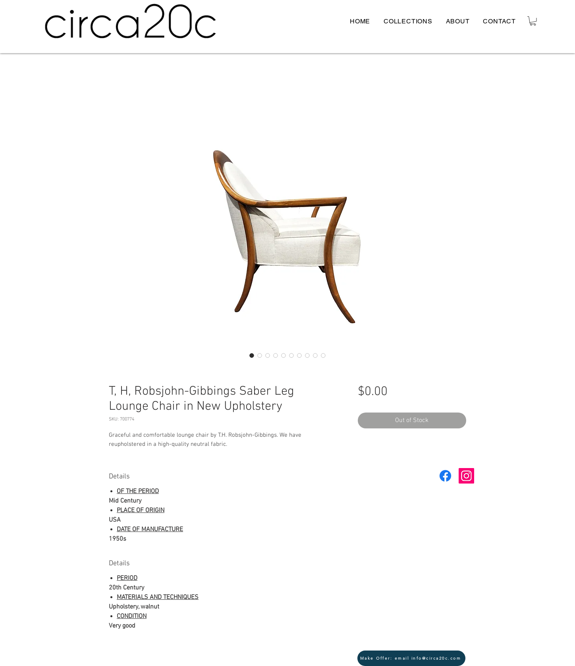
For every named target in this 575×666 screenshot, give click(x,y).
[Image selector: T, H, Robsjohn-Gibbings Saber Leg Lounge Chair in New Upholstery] (252, 355)
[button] (532, 21)
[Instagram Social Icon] (466, 476)
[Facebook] (445, 476)
